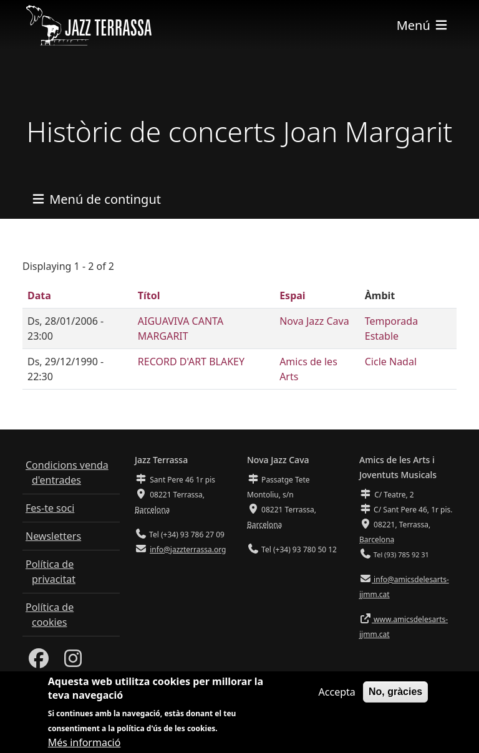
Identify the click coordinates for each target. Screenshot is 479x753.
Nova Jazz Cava (314, 321)
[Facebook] (38, 662)
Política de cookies (50, 614)
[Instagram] (72, 662)
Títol (149, 295)
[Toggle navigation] (423, 25)
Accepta (337, 699)
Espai (292, 295)
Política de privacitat (50, 571)
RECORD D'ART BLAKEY (191, 361)
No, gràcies (395, 698)
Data (39, 295)
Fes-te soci (50, 508)
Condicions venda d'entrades (67, 472)
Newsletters (53, 536)
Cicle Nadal (391, 361)
